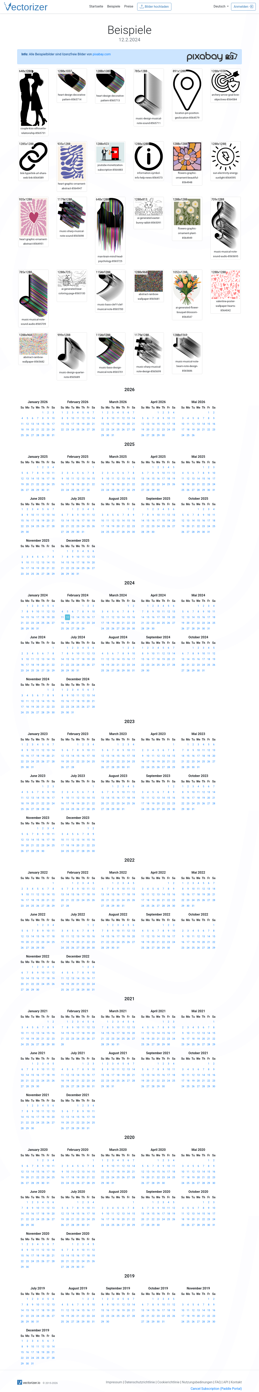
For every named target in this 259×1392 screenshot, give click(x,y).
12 (27, 424)
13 (32, 424)
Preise (128, 6)
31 (53, 435)
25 (22, 435)
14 (37, 424)
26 (27, 435)
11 (22, 424)
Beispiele (113, 6)
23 (48, 429)
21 (37, 429)
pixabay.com (102, 54)
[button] (221, 6)
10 (53, 418)
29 (42, 435)
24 (53, 429)
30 (48, 435)
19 (27, 429)
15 (42, 424)
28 (37, 435)
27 (32, 435)
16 (48, 424)
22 (42, 429)
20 (32, 429)
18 (22, 429)
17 (53, 424)
